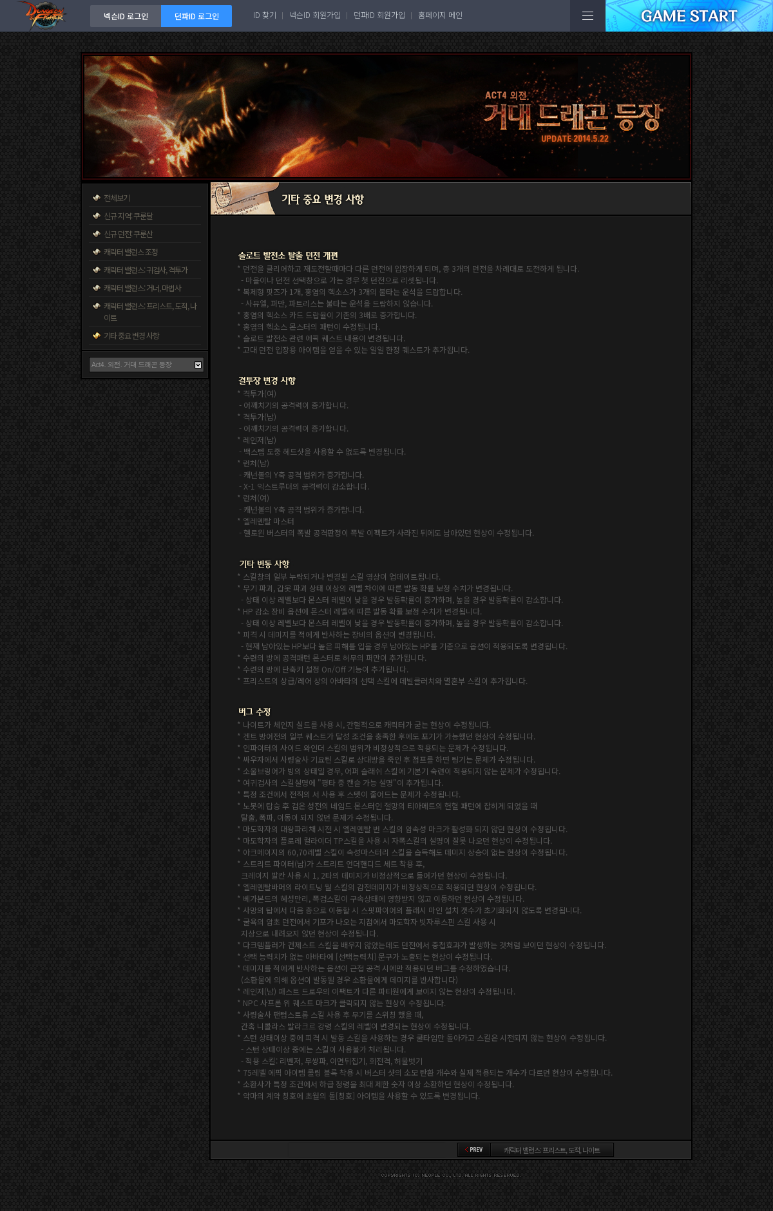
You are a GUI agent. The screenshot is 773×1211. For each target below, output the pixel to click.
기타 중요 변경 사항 (131, 335)
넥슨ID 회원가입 (315, 14)
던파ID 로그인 (197, 15)
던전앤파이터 (45, 16)
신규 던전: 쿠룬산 (128, 233)
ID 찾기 (264, 14)
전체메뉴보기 (588, 16)
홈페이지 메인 (440, 14)
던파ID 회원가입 (379, 14)
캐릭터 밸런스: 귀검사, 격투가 (145, 269)
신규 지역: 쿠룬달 (128, 215)
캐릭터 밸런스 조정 (131, 251)
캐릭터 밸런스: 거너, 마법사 (142, 287)
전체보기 (116, 197)
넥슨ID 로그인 (126, 15)
